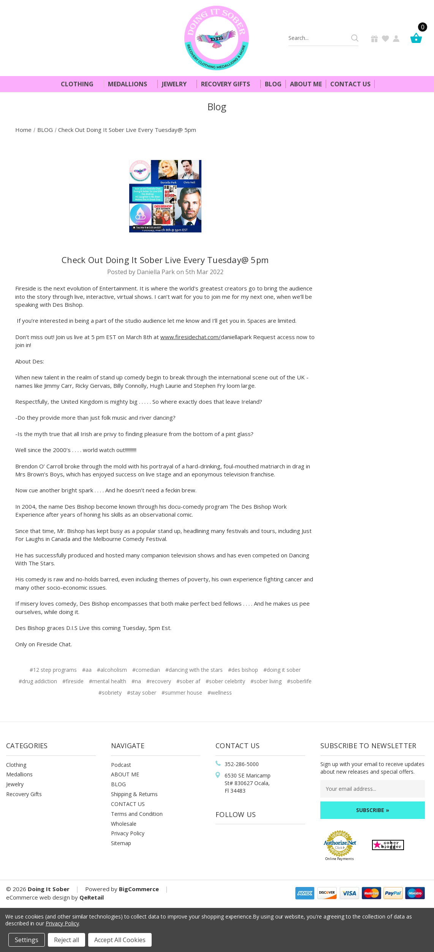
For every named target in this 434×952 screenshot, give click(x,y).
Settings (26, 940)
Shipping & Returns (134, 794)
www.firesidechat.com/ (190, 337)
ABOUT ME (125, 774)
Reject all (66, 940)
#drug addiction (38, 681)
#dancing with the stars (194, 669)
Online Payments (339, 858)
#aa (87, 669)
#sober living (266, 681)
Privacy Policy (127, 833)
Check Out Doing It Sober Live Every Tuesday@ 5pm (165, 259)
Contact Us (350, 84)
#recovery (158, 681)
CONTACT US (128, 804)
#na (136, 681)
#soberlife (299, 681)
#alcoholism (112, 669)
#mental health (107, 681)
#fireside (73, 681)
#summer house (182, 692)
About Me (306, 84)
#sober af (188, 681)
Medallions (131, 84)
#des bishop (243, 669)
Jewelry (177, 84)
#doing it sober (282, 669)
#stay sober (141, 692)
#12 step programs (53, 669)
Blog (273, 84)
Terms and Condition (137, 813)
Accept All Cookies (120, 940)
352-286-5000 (242, 764)
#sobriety (110, 692)
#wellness (219, 692)
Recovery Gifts (229, 84)
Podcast (121, 764)
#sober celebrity (225, 681)
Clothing (80, 84)
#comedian (146, 669)
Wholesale (123, 823)
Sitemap (121, 843)
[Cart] (418, 38)
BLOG (118, 784)
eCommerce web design (38, 897)
